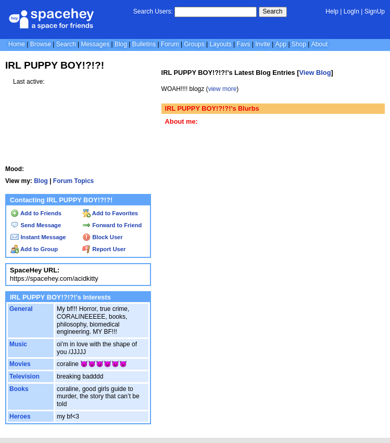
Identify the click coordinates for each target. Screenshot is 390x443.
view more (222, 89)
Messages (95, 44)
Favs (243, 44)
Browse (40, 44)
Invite (262, 44)
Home (16, 44)
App (280, 44)
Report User (103, 249)
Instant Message (38, 237)
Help (331, 11)
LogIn (351, 11)
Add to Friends (35, 213)
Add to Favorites (110, 213)
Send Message (35, 225)
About (319, 44)
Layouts (221, 44)
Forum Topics (73, 181)
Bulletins (144, 44)
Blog (121, 44)
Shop (299, 44)
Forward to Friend (112, 225)
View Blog (315, 72)
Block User (102, 237)
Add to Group (34, 249)
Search (273, 11)
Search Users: (153, 11)
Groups (194, 44)
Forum (170, 44)
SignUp (374, 11)
